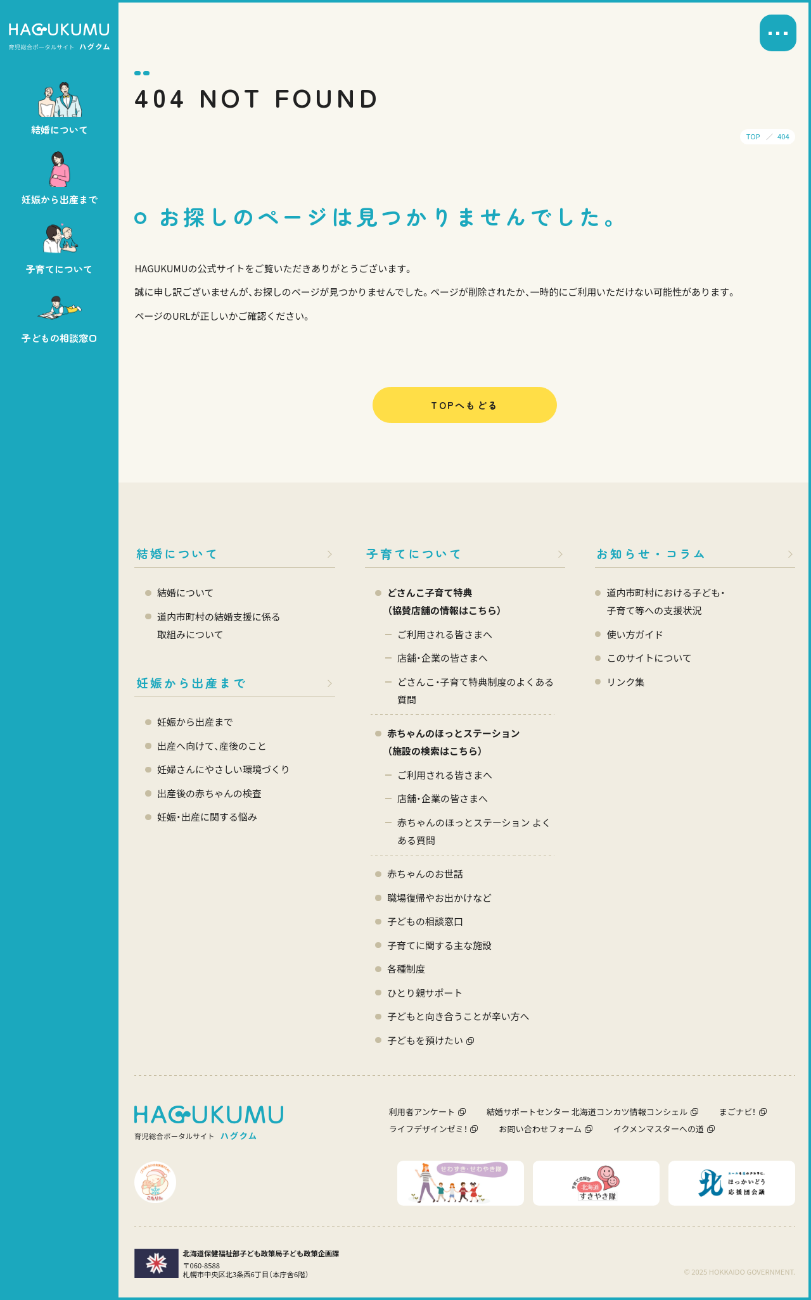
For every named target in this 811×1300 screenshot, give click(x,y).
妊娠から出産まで (191, 682)
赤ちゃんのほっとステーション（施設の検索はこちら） (453, 741)
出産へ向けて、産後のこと (212, 745)
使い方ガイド (634, 634)
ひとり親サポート (425, 992)
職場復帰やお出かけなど (439, 897)
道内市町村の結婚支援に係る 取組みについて (219, 625)
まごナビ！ (737, 1112)
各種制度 (406, 968)
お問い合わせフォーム (540, 1129)
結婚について (177, 553)
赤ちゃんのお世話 (425, 873)
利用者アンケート (422, 1112)
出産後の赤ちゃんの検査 (209, 793)
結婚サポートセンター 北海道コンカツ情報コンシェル (587, 1112)
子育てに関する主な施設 (439, 945)
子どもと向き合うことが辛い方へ (458, 1016)
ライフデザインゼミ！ (428, 1129)
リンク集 (625, 681)
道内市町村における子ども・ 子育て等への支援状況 (665, 601)
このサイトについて (648, 657)
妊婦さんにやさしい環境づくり (223, 769)
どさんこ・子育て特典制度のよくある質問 (475, 690)
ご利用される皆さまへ (444, 634)
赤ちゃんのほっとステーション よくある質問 (474, 831)
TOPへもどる (465, 405)
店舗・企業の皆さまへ (442, 657)
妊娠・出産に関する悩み (207, 816)
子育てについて (414, 553)
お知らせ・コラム (651, 553)
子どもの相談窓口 (425, 921)
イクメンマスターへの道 (658, 1129)
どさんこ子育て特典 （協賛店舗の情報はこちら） (444, 601)
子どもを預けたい (425, 1040)
